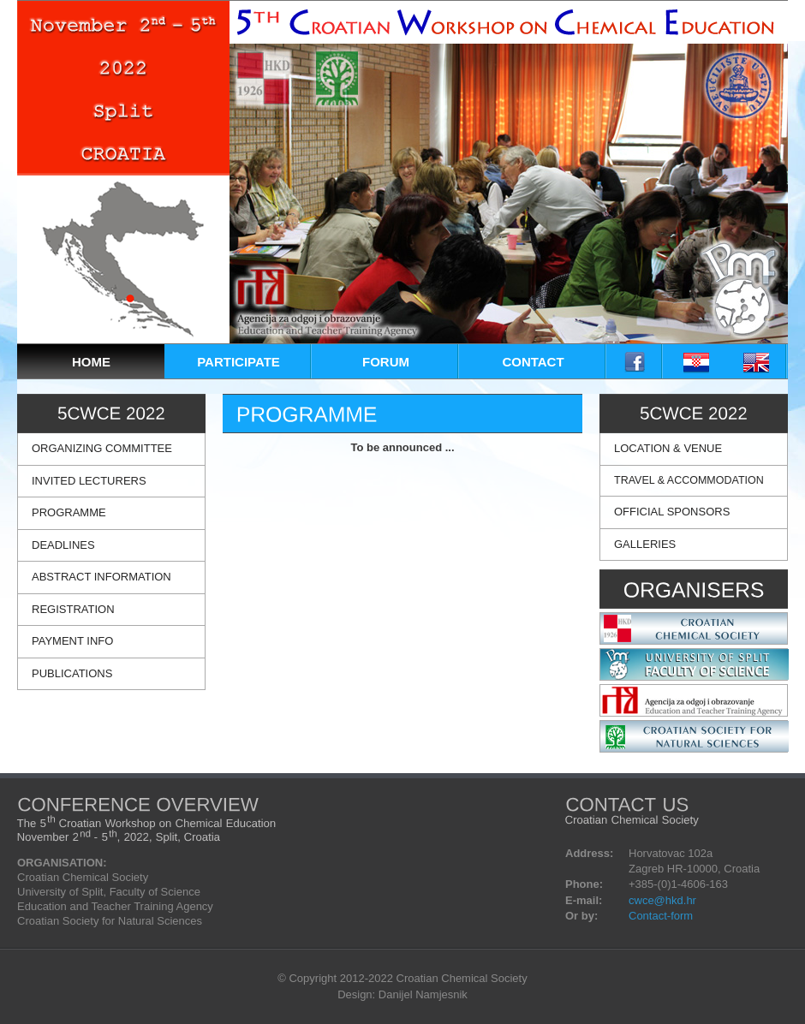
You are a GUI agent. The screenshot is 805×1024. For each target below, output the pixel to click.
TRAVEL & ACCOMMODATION (689, 480)
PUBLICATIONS (72, 673)
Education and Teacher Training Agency (115, 906)
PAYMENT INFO (72, 640)
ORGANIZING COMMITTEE (102, 448)
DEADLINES (63, 545)
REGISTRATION (73, 609)
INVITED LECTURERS (89, 480)
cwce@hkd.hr (662, 900)
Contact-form (661, 915)
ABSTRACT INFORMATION (101, 576)
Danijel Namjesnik (423, 994)
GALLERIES (645, 544)
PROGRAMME (69, 512)
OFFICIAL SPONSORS (672, 511)
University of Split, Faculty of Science (108, 891)
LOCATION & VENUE (668, 448)
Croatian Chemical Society (82, 877)
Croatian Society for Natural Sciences (109, 920)
